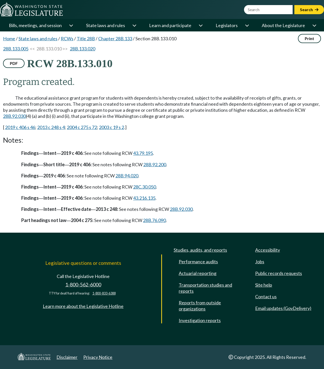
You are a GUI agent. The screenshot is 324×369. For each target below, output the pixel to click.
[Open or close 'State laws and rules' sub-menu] (134, 25)
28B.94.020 (126, 175)
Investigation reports (200, 320)
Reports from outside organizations (200, 305)
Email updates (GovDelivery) (283, 308)
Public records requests (278, 273)
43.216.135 (144, 198)
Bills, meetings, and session (35, 25)
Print (309, 38)
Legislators (227, 25)
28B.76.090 (154, 220)
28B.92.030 (14, 116)
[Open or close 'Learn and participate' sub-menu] (200, 25)
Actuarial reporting (197, 273)
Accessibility (267, 250)
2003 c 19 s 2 (111, 127)
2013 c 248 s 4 (51, 127)
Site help (263, 285)
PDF (14, 63)
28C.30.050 (144, 187)
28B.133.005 (15, 48)
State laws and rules (105, 25)
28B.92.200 (154, 164)
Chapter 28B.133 (115, 38)
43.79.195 (143, 153)
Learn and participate (170, 25)
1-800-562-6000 (83, 284)
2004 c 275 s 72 (82, 127)
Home (9, 38)
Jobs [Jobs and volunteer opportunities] (259, 261)
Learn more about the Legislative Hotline (83, 306)
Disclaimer (66, 357)
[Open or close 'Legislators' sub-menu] (247, 25)
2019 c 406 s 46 (20, 127)
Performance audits (198, 261)
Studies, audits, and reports (200, 250)
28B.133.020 (82, 48)
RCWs (67, 38)
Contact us (266, 296)
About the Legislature (283, 25)
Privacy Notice (97, 357)
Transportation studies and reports (205, 288)
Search (309, 9)
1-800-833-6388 (104, 293)
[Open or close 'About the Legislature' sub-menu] (314, 25)
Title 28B (86, 38)
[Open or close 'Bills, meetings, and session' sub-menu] (71, 25)
